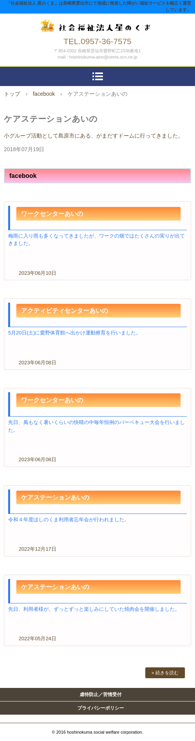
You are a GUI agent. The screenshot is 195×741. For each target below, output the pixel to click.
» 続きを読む (165, 673)
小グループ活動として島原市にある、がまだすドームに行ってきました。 (93, 136)
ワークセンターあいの (52, 213)
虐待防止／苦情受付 (101, 694)
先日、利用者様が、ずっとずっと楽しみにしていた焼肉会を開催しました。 (94, 609)
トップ (12, 94)
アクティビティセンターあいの (64, 310)
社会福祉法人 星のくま (97, 24)
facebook (44, 94)
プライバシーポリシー (100, 708)
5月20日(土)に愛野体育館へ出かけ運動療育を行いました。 (74, 333)
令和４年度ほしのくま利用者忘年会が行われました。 (68, 519)
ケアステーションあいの (55, 497)
